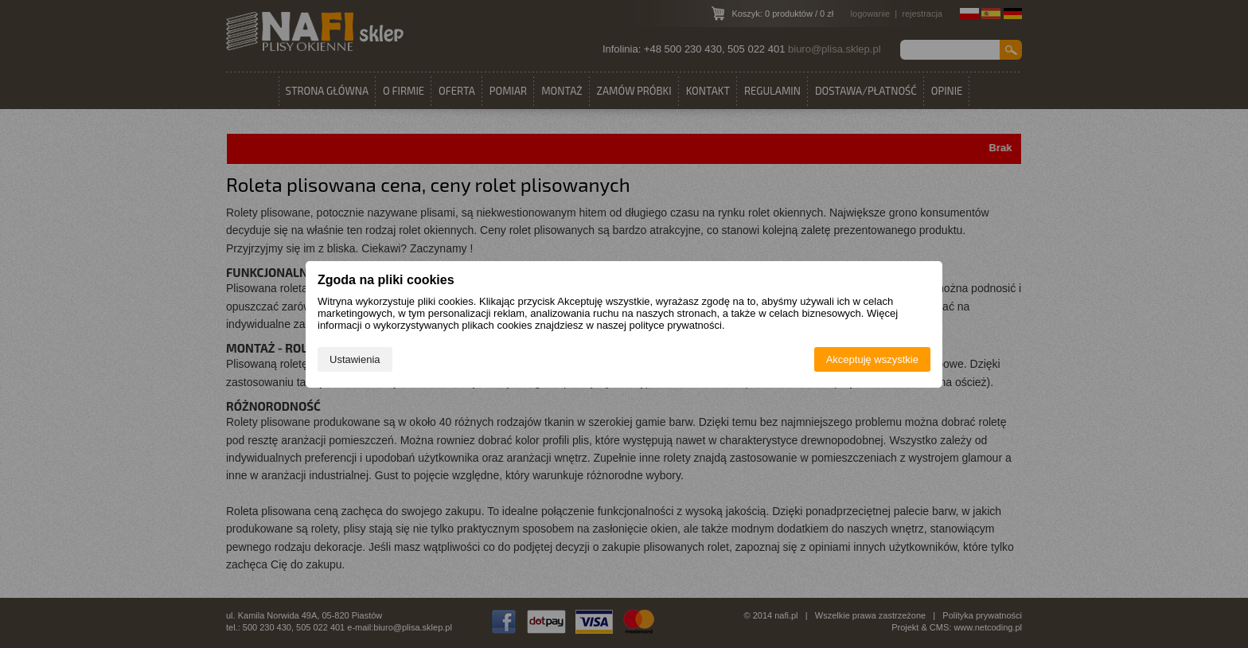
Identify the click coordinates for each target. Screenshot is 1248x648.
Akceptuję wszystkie (872, 359)
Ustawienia (355, 359)
